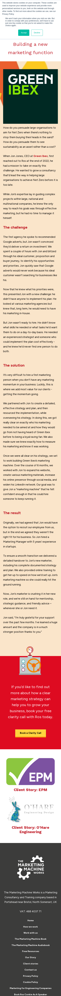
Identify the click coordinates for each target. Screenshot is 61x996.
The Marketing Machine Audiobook (30, 945)
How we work (30, 926)
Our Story (30, 957)
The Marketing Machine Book (30, 939)
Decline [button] (37, 33)
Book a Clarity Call (30, 733)
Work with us (31, 933)
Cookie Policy (30, 982)
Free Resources (30, 951)
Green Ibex (40, 156)
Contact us (30, 969)
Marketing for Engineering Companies (30, 988)
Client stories (30, 963)
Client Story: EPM (30, 790)
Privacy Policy (30, 976)
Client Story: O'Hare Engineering (30, 829)
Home (30, 920)
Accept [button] (24, 33)
